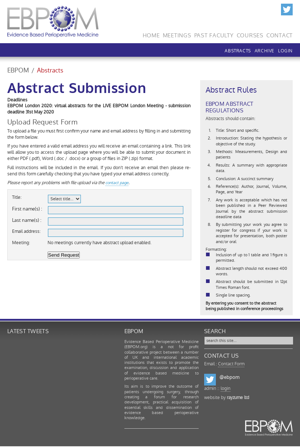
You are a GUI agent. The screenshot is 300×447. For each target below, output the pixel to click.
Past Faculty (214, 34)
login (225, 388)
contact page (116, 183)
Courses (250, 34)
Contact (279, 34)
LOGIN (285, 51)
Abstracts (238, 51)
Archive (264, 51)
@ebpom (229, 377)
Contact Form (231, 364)
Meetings (177, 34)
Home (151, 34)
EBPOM (18, 70)
